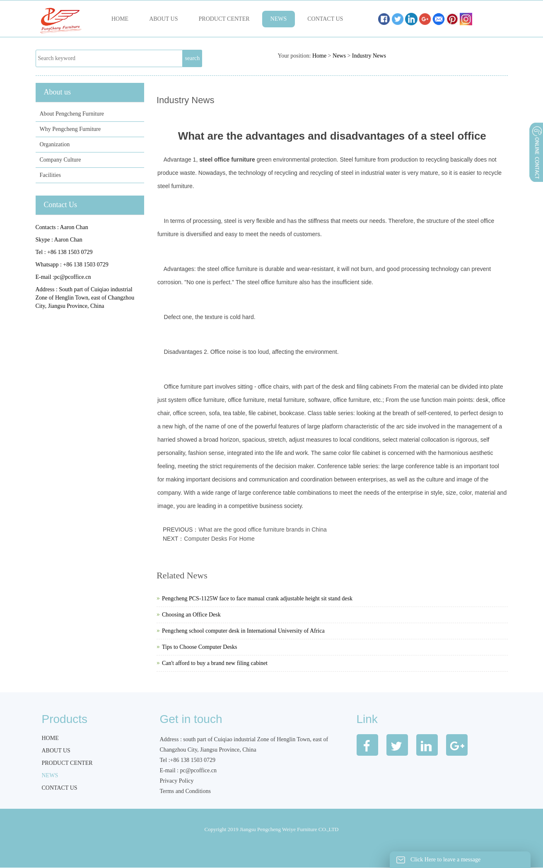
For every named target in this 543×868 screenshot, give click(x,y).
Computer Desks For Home (219, 538)
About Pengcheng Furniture (72, 114)
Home (119, 19)
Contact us (325, 19)
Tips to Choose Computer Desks (199, 647)
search (192, 58)
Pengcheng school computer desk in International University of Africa (243, 631)
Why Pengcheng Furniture (70, 129)
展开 (535, 174)
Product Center (224, 19)
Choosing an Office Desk (191, 615)
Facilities (50, 175)
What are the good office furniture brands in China (262, 529)
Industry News (369, 56)
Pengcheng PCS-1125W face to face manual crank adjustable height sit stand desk (257, 598)
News (278, 19)
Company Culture (60, 160)
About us (163, 19)
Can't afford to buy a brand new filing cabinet (215, 663)
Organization (55, 144)
